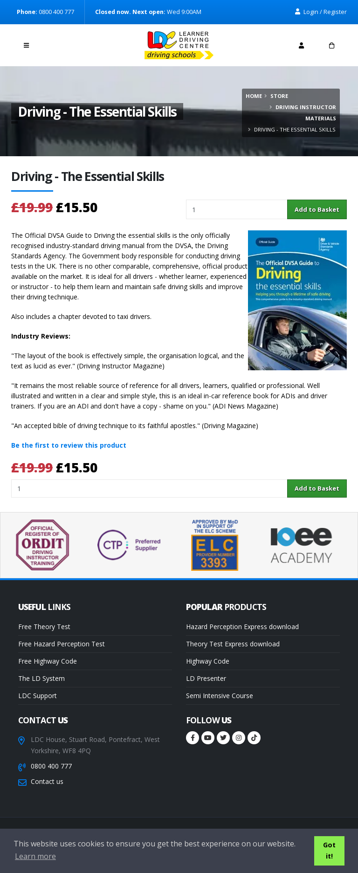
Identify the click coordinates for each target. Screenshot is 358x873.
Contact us (47, 781)
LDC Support (37, 695)
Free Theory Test (44, 626)
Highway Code (207, 661)
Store (279, 95)
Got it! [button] (329, 850)
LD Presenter (206, 678)
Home (254, 95)
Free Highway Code (47, 661)
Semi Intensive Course (219, 695)
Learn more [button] (35, 856)
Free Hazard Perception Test (61, 643)
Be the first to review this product (68, 445)
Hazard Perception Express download (242, 626)
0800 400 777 (51, 766)
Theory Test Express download (233, 643)
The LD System (41, 678)
